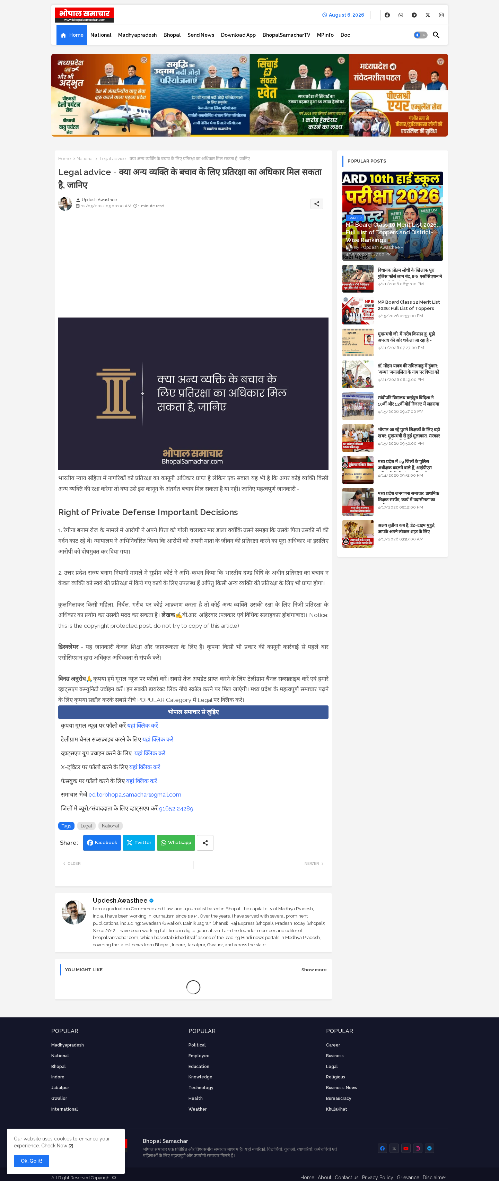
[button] (421, 35)
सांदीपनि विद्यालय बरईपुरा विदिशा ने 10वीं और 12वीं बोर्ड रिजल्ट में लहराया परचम (408, 404)
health (196, 1098)
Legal (86, 825)
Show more (314, 969)
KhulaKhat (336, 1109)
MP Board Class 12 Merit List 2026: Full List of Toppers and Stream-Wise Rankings (409, 308)
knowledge (200, 1077)
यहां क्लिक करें (142, 725)
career (333, 1045)
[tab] (71, 35)
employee (199, 1055)
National (100, 35)
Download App (238, 35)
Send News (200, 35)
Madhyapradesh (137, 35)
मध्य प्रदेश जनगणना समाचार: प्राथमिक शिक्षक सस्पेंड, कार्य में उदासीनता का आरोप (408, 500)
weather (198, 1109)
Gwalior (59, 1098)
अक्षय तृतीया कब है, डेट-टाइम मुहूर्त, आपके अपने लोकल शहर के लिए (406, 528)
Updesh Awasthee (120, 900)
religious (335, 1077)
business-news (341, 1087)
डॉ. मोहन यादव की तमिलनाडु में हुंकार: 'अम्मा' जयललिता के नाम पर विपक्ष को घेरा (408, 372)
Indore (57, 1077)
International (64, 1109)
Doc (345, 35)
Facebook (106, 842)
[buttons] (387, 15)
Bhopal (172, 35)
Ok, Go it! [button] (31, 1161)
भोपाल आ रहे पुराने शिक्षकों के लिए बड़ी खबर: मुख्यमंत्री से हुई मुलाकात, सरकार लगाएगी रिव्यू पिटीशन (409, 436)
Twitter (142, 842)
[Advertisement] (193, 269)
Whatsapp (179, 842)
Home (76, 35)
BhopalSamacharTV (286, 35)
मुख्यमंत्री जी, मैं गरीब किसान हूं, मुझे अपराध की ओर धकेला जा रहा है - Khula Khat (406, 340)
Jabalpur (60, 1087)
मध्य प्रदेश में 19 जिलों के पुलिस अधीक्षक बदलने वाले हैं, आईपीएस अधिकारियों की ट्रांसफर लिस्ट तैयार (405, 468)
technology (201, 1087)
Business (335, 1055)
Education (199, 1066)
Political (197, 1045)
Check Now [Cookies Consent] (54, 1145)
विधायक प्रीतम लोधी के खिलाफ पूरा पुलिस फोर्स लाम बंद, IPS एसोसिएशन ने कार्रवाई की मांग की (410, 276)
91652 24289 (176, 808)
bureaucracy (338, 1098)
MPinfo (325, 35)
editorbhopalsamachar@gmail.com (135, 794)
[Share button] (205, 843)
